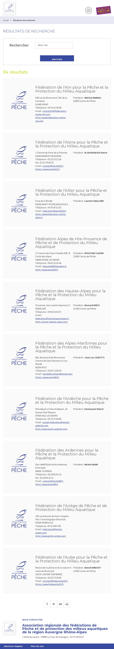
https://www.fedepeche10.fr (49, 584)
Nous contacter (32, 620)
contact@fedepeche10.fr (55, 580)
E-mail (60, 604)
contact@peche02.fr (53, 165)
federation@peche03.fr (54, 210)
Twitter (53, 604)
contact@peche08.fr (53, 481)
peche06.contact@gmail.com (57, 373)
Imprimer (67, 604)
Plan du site (37, 646)
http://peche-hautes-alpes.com (51, 321)
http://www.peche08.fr (46, 484)
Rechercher (19, 45)
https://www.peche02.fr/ (47, 169)
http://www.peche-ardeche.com (51, 428)
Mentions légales (13, 646)
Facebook (47, 604)
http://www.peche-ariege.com (50, 535)
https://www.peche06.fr (47, 377)
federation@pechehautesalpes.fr (52, 318)
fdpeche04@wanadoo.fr (55, 266)
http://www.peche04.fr (46, 269)
